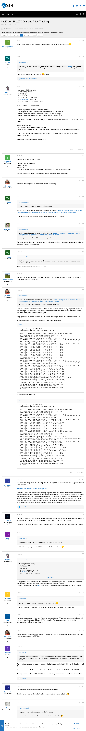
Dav (7, 538)
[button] (3, 14)
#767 (83, 223)
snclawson (7, 485)
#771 (83, 479)
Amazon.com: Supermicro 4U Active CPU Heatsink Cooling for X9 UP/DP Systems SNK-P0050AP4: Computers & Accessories (49, 211)
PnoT (8, 620)
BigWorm (7, 162)
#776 (83, 614)
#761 (83, 40)
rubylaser (7, 229)
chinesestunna (7, 46)
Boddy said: (22, 538)
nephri (7, 92)
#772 (83, 515)
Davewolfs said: (23, 708)
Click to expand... (50, 577)
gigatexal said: (23, 202)
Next (39, 35)
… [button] (11, 35)
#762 (83, 56)
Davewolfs (7, 692)
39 (21, 35)
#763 (83, 86)
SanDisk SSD (24, 100)
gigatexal (7, 186)
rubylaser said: (23, 257)
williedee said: (23, 62)
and (28, 78)
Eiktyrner (8, 598)
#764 (83, 156)
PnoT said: (22, 652)
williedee (8, 202)
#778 (83, 646)
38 (18, 35)
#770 (83, 290)
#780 (83, 702)
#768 (83, 251)
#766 (83, 196)
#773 (83, 532)
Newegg (70, 66)
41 (28, 35)
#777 (83, 630)
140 (34, 35)
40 (25, 35)
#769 (83, 274)
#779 (83, 686)
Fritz (7, 708)
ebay (38, 586)
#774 (83, 554)
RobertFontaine (7, 280)
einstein (8, 653)
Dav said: (21, 598)
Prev (4, 35)
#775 (83, 592)
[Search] (83, 14)
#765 (83, 180)
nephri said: (22, 560)
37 (15, 35)
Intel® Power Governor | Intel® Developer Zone (32, 489)
